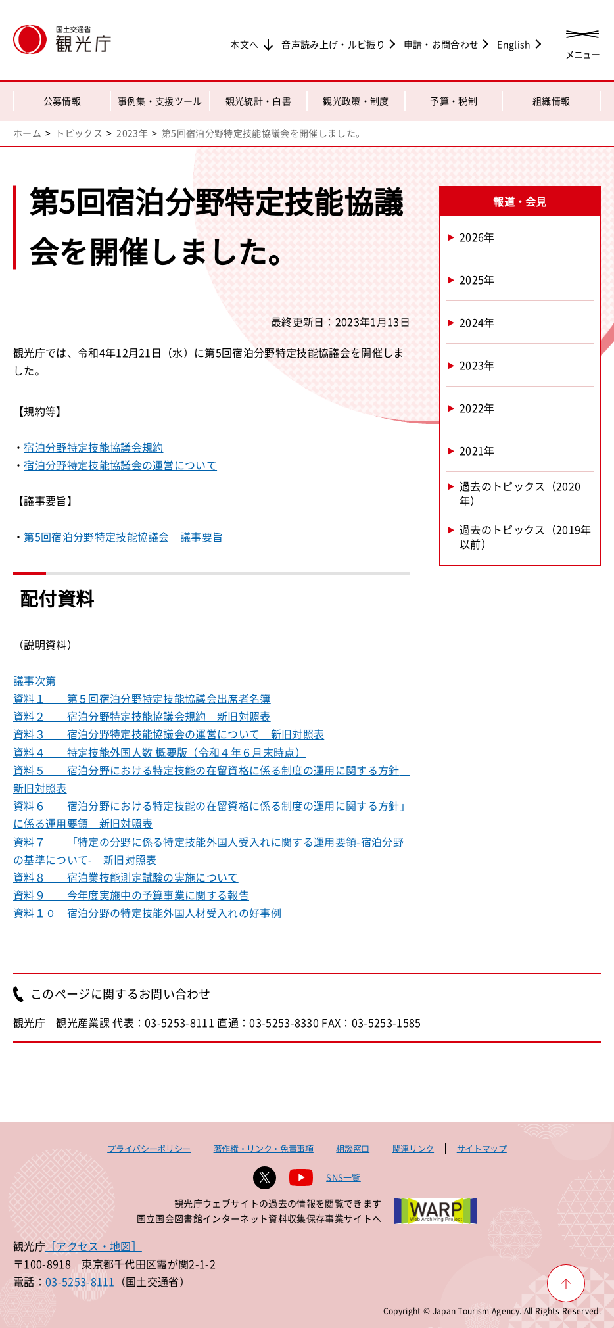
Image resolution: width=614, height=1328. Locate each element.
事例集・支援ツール (160, 100)
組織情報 (551, 100)
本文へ (244, 44)
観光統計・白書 (258, 100)
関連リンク (413, 1148)
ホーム (27, 132)
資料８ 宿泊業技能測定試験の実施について (126, 877)
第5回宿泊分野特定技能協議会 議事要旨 (123, 536)
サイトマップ (482, 1148)
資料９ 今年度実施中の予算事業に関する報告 (131, 895)
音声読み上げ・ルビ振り (333, 44)
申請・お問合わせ (441, 44)
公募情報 (62, 100)
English (514, 44)
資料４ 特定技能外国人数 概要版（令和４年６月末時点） (159, 752)
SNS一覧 (343, 1177)
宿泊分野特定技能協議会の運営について (120, 465)
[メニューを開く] (582, 41)
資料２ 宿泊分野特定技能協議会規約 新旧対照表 (142, 716)
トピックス (79, 132)
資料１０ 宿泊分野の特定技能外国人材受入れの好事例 (147, 912)
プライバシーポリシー (149, 1148)
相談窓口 (352, 1148)
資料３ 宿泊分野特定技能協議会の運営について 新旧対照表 (168, 734)
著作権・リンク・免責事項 (264, 1148)
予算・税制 (453, 100)
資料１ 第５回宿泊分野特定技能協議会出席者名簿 (142, 698)
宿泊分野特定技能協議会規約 (93, 447)
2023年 (132, 132)
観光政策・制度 (356, 100)
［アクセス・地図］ (93, 1246)
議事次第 (34, 680)
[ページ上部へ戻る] (566, 1283)
